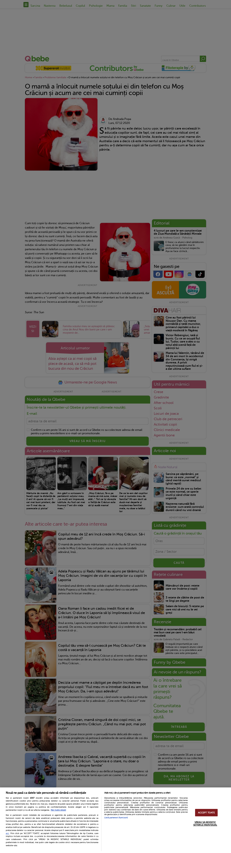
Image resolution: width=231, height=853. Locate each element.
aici (7, 833)
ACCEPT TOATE (206, 812)
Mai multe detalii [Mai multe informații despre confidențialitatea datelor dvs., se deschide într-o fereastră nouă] (58, 810)
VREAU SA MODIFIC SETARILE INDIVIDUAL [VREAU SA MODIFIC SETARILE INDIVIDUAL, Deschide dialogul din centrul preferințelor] (205, 823)
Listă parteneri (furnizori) (116, 818)
